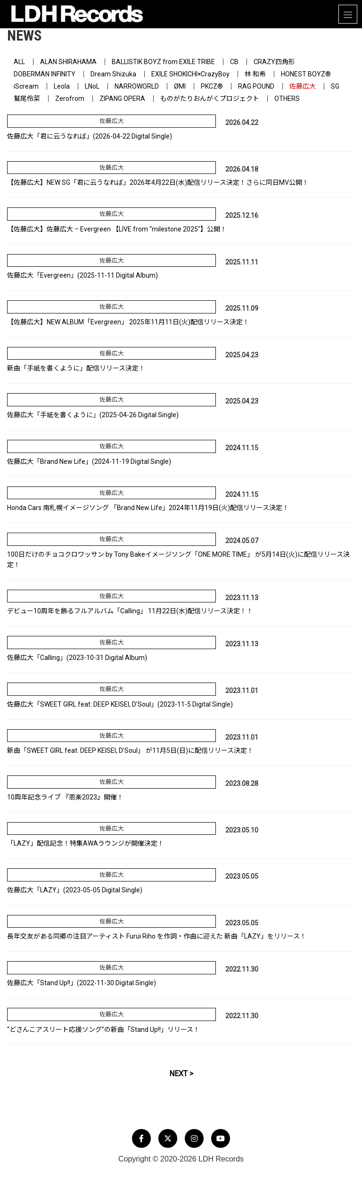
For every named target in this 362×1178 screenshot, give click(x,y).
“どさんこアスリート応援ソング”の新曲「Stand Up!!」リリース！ (103, 1029)
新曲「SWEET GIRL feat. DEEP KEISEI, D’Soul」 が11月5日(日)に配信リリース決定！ (130, 750)
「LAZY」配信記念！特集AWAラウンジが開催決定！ (85, 843)
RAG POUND (256, 86)
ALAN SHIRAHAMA (68, 62)
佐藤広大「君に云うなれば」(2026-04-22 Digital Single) (89, 136)
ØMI (180, 86)
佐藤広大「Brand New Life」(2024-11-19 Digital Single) (89, 461)
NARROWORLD (137, 86)
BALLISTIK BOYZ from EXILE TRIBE (163, 62)
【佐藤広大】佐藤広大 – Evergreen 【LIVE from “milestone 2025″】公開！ (117, 229)
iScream (26, 86)
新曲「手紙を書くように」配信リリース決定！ (76, 368)
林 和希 (255, 74)
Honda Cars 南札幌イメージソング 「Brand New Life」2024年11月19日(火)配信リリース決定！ (148, 507)
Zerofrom (69, 98)
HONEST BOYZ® (306, 74)
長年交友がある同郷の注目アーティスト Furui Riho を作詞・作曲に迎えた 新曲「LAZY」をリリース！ (156, 936)
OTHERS (287, 98)
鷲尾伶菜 (27, 98)
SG (335, 86)
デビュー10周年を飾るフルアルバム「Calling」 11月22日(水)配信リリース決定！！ (130, 611)
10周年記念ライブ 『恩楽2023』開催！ (65, 797)
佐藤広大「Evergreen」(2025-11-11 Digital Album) (82, 275)
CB (234, 62)
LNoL (92, 86)
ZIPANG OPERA (122, 98)
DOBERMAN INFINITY (44, 74)
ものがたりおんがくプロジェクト (209, 98)
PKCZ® (212, 86)
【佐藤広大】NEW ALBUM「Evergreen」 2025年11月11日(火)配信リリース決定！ (128, 322)
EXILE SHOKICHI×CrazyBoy (190, 74)
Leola (62, 86)
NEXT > (181, 1073)
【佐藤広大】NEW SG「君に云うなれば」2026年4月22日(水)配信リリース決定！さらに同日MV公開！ (158, 182)
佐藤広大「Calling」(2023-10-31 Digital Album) (77, 657)
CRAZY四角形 (274, 62)
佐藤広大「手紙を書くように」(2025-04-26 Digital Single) (93, 415)
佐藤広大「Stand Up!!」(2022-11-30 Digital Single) (81, 983)
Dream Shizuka (113, 74)
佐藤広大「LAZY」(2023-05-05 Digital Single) (74, 890)
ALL (19, 62)
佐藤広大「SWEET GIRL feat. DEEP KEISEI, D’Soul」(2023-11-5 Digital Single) (120, 704)
